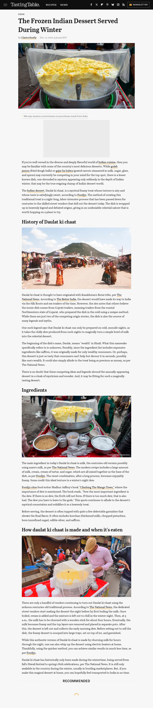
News (64, 4)
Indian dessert (35, 190)
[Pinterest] (107, 5)
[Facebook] (91, 5)
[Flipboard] (102, 5)
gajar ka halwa (64, 171)
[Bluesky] (112, 5)
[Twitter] (96, 5)
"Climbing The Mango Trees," (96, 487)
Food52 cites (29, 487)
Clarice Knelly (28, 37)
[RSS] (123, 5)
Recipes (51, 4)
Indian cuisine (106, 162)
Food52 (81, 195)
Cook (21, 14)
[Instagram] (118, 5)
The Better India (66, 299)
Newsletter (138, 4)
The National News (63, 467)
